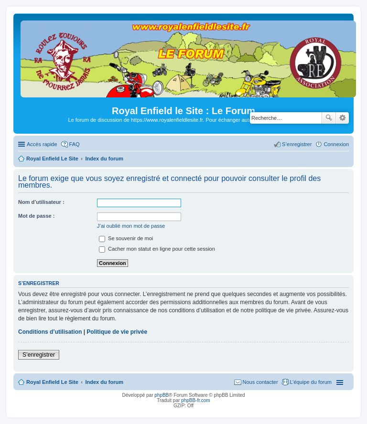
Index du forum (104, 382)
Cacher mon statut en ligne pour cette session (157, 249)
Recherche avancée (342, 118)
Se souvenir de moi (126, 238)
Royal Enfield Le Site (52, 382)
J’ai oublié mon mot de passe (131, 226)
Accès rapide (42, 144)
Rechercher (329, 118)
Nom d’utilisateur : (41, 202)
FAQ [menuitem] (74, 144)
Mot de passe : (36, 216)
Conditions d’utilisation (50, 332)
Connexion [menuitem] (336, 144)
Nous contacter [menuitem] (260, 382)
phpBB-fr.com (195, 400)
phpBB (161, 395)
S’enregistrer (38, 354)
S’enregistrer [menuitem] (297, 144)
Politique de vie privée (116, 332)
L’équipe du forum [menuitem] (311, 382)
